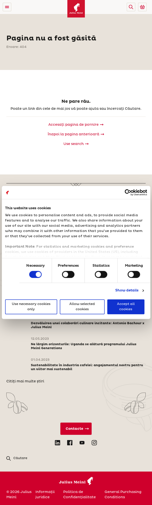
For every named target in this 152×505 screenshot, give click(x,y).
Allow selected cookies (82, 307)
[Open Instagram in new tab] (94, 442)
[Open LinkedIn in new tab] (57, 442)
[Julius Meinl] (76, 8)
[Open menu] (7, 7)
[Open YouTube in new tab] (82, 442)
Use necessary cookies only (31, 307)
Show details (126, 290)
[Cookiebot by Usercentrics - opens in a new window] (128, 192)
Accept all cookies (126, 307)
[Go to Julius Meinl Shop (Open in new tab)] (142, 7)
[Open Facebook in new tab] (69, 442)
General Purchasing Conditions (123, 494)
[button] (131, 7)
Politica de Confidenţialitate (79, 494)
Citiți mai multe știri (25, 381)
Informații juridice (45, 494)
